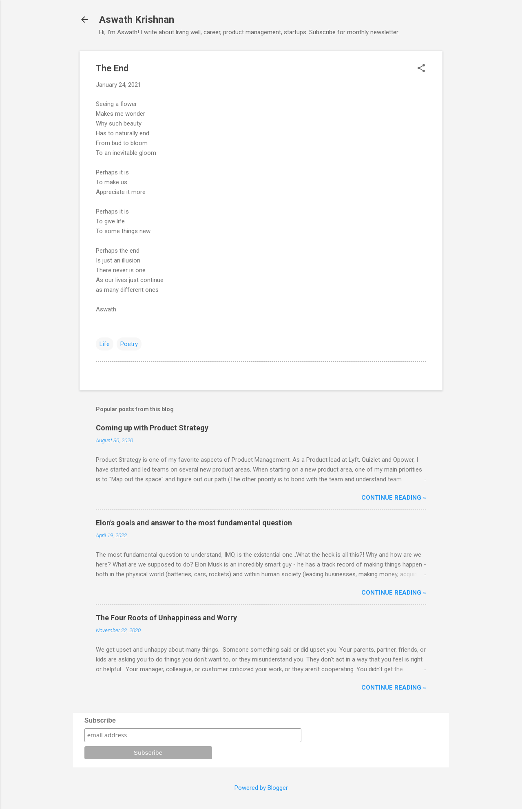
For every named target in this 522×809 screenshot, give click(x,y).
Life (105, 344)
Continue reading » (393, 497)
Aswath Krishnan (136, 19)
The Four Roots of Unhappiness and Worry (166, 617)
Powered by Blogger (261, 787)
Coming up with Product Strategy (152, 427)
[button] (421, 69)
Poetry (129, 344)
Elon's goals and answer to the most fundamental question (194, 522)
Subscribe (100, 720)
